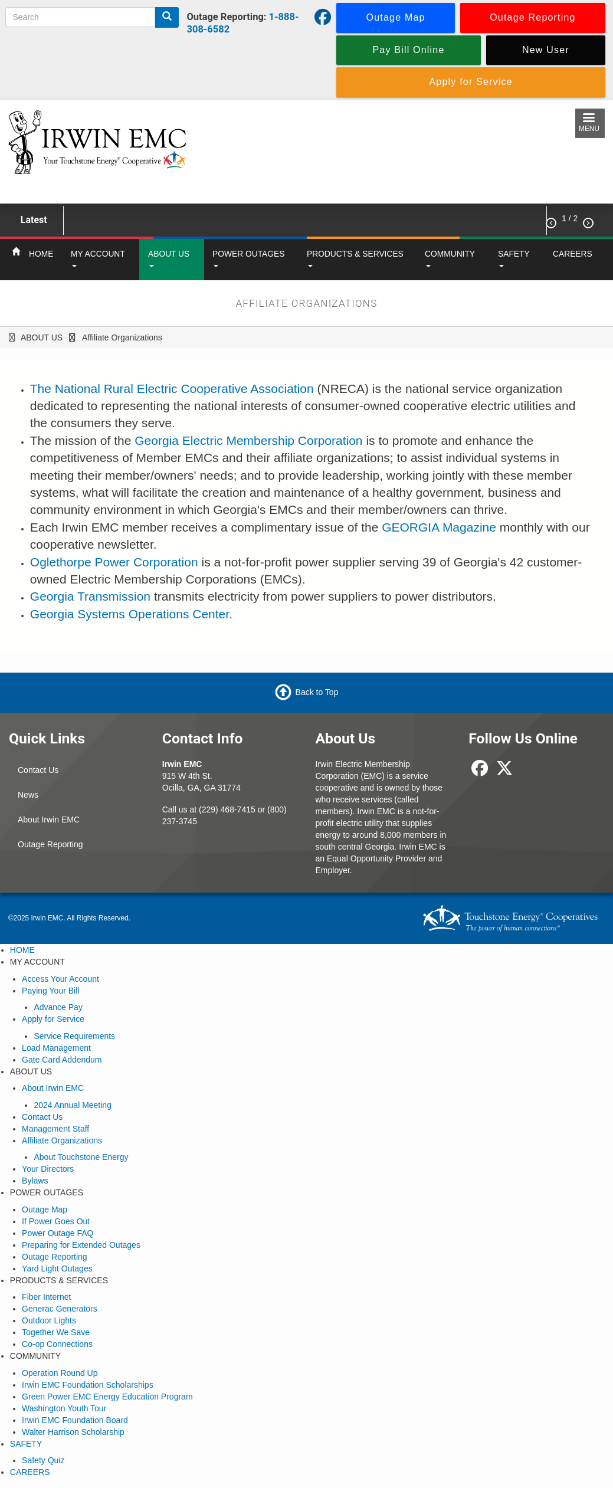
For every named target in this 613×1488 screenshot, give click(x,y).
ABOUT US (168, 258)
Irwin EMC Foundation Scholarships (87, 1384)
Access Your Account (60, 979)
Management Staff (55, 1128)
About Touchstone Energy (81, 1157)
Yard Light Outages (57, 1268)
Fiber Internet (46, 1297)
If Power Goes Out (56, 1221)
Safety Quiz (43, 1460)
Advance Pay (58, 1007)
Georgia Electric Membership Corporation (248, 440)
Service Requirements (74, 1036)
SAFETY (514, 258)
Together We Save (56, 1332)
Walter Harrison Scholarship (73, 1432)
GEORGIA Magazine (439, 527)
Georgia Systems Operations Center (129, 614)
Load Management (56, 1048)
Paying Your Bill (50, 990)
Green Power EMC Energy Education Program (107, 1396)
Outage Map (44, 1209)
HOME (41, 253)
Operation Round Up (59, 1373)
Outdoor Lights (49, 1320)
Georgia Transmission (90, 596)
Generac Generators (59, 1308)
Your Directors (48, 1169)
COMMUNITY (450, 258)
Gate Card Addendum (61, 1059)
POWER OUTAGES (248, 258)
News (28, 794)
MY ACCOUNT (98, 258)
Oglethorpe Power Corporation (114, 562)
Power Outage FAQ (57, 1233)
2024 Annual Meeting (73, 1105)
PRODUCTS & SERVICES (355, 258)
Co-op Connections (57, 1344)
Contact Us (38, 770)
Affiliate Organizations (62, 1140)
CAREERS (572, 253)
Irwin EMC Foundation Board (75, 1420)
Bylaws (35, 1180)
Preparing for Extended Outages (81, 1245)
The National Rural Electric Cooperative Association (172, 388)
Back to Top (317, 692)
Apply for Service (53, 1019)
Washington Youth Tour (64, 1408)
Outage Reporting (50, 844)
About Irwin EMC (49, 819)
